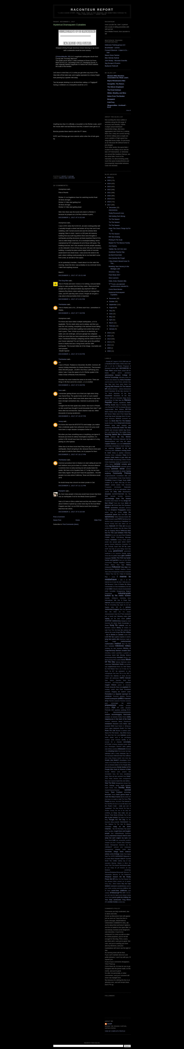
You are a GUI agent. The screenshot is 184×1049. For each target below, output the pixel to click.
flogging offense (115, 530)
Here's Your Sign (117, 564)
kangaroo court (126, 621)
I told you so (126, 582)
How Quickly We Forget (117, 258)
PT (118, 707)
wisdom (107, 886)
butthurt (113, 436)
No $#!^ (112, 671)
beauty (123, 407)
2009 (109, 348)
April (111, 320)
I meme (112, 577)
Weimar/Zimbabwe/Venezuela (114, 872)
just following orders (120, 616)
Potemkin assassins (114, 701)
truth (114, 840)
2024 (109, 183)
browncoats (116, 427)
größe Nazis (117, 555)
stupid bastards (126, 785)
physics (122, 696)
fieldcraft (112, 526)
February (112, 326)
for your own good (116, 535)
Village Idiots (118, 851)
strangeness (119, 783)
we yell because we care (123, 867)
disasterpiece (127, 491)
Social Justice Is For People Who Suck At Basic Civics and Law (118, 763)
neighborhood (112, 666)
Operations (108, 682)
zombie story (121, 902)
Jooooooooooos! (109, 614)
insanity (107, 598)
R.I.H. (129, 710)
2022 (109, 189)
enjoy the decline (116, 512)
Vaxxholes (108, 851)
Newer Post (57, 520)
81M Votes (116, 363)
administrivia (109, 375)
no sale (128, 671)
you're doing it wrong (125, 895)
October (112, 301)
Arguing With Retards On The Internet (118, 386)
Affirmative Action (124, 377)
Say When (123, 733)
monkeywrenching (110, 657)
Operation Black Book (123, 680)
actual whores (117, 372)
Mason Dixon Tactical (112, 55)
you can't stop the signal (112, 895)
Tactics (107, 792)
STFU (106, 778)
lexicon (113, 627)
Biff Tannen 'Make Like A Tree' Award (116, 414)
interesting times (125, 598)
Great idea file (109, 555)
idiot (110, 589)
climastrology (118, 459)
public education (126, 707)
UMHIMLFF (108, 847)
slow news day (126, 758)
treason (119, 836)
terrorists (108, 794)
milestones (119, 646)
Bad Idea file (119, 400)
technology (127, 792)
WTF (124, 892)
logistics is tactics (125, 637)
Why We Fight (126, 883)
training (107, 835)
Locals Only (127, 634)
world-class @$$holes (119, 890)
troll (129, 838)
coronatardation (112, 478)
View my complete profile (115, 1031)
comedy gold (126, 464)
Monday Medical (125, 655)
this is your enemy (111, 817)
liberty (119, 628)
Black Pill (124, 416)
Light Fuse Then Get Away (112, 630)
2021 (109, 192)
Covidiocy (108, 480)
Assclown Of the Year (122, 393)
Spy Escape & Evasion (112, 63)
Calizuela (122, 439)
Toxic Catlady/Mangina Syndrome (121, 833)
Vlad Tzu (107, 856)
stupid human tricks (111, 787)
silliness (128, 755)
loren (60, 390)
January (112, 329)
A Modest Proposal (122, 366)
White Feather (117, 883)
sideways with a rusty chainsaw (115, 753)
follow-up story (126, 530)
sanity (129, 730)
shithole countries (112, 749)
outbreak (128, 682)
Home (78, 520)
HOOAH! (117, 569)
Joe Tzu (122, 611)
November (113, 298)
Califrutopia (116, 439)
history (128, 565)
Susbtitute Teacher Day (116, 252)
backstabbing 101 (110, 400)
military (128, 646)
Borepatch (111, 99)
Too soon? (127, 828)
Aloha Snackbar (125, 380)
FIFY (117, 526)
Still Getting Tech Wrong (117, 216)
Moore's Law (127, 657)
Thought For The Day (117, 819)
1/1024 (120, 361)
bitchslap (118, 416)
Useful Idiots (126, 849)
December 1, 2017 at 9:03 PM (72, 354)
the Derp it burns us (116, 797)
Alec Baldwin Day (115, 379)
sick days (128, 751)
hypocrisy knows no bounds (122, 571)
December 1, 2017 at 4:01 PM (72, 299)
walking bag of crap (124, 860)
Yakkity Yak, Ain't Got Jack (117, 249)
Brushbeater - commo (112, 48)
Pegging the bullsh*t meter (121, 691)
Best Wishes (119, 409)
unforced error (118, 847)
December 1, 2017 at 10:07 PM (72, 416)
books (107, 423)
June (111, 314)
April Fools (115, 384)
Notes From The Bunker (116, 96)
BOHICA (118, 418)
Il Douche (115, 589)
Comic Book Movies (115, 289)
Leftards (121, 625)
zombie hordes (113, 902)
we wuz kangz (109, 867)
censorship (108, 446)
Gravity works (126, 553)
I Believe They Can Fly (112, 574)
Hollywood (116, 567)
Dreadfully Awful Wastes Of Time (114, 500)
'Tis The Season (114, 219)
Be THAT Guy (117, 407)
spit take (114, 776)
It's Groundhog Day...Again (115, 605)
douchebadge (109, 498)
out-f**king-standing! (118, 682)
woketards (114, 886)
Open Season (109, 680)
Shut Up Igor (121, 751)
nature (129, 662)
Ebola (107, 508)
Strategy (111, 785)
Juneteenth (128, 614)
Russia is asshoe (121, 730)
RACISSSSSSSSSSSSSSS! (122, 712)
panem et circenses (124, 685)
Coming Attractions (112, 466)
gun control (126, 555)
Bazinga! (110, 407)
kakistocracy (116, 621)
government (118, 551)
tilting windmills (115, 822)
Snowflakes (123, 760)
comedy (117, 464)
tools (106, 831)
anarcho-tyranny (109, 382)
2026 (109, 177)
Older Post (97, 520)
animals (125, 382)
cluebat (117, 462)
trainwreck (113, 836)
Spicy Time (108, 776)
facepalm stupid (113, 519)
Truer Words (108, 840)
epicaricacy (109, 517)
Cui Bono (128, 482)
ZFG (106, 902)
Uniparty (117, 849)
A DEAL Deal (123, 363)
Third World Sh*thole (116, 815)
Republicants (127, 721)
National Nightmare (121, 662)
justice (128, 618)
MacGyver (123, 639)
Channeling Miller (109, 450)
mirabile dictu (126, 650)
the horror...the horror (115, 801)
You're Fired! (108, 897)
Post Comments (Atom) (71, 524)
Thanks (114, 794)
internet (107, 602)
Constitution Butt (121, 475)
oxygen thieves (110, 685)
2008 (109, 351)
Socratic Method (110, 771)
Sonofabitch (108, 774)
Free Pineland (126, 535)
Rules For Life (110, 730)
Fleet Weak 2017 (114, 275)
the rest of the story (121, 810)
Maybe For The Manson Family (119, 243)
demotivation (117, 487)
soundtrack (127, 774)
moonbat (120, 657)
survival (128, 790)
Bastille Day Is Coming (118, 404)
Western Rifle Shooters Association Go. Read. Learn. (118, 77)
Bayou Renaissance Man (116, 81)
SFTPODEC (108, 744)
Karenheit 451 (109, 623)
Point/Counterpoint (111, 698)
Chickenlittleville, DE (63, 56)
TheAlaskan (63, 304)
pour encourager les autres (118, 703)
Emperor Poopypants (118, 510)
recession (107, 721)
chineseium (128, 453)
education (122, 507)
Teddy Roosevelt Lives (116, 213)
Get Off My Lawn (125, 546)
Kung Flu (114, 625)
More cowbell (117, 659)
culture (107, 485)
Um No (128, 845)
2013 (109, 342)
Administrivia (113, 210)
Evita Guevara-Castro (121, 517)
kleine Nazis (117, 623)
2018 (109, 202)
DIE (111, 491)
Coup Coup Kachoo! (124, 478)
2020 (109, 196)
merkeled (111, 646)
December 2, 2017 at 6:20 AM (72, 512)
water (129, 865)
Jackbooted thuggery (112, 609)
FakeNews (125, 521)
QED (112, 710)
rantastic (107, 717)
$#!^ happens (114, 361)
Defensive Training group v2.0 (115, 45)
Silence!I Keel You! (119, 755)
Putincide (108, 710)
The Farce (125, 799)
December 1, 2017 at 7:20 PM (72, 313)
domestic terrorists (117, 496)
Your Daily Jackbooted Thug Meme (118, 900)
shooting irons (113, 751)
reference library (116, 721)
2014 (109, 339)
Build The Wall (125, 427)
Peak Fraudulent (125, 689)
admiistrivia (128, 372)
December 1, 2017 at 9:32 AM (72, 217)
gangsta (115, 542)
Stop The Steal (110, 783)
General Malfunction (115, 544)
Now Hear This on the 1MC (121, 673)
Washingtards (123, 865)
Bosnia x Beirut (113, 423)
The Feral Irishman (114, 90)
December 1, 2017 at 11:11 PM (72, 485)
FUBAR (107, 537)
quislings (123, 710)
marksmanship (126, 641)
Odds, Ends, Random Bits (117, 281)
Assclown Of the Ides (116, 391)
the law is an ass (117, 803)
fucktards (114, 539)
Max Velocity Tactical (112, 58)
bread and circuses (67, 178)
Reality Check (122, 717)
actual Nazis (117, 370)
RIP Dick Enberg (114, 237)
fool (106, 533)
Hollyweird (108, 567)
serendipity (127, 742)
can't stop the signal (123, 441)
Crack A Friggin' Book (119, 480)
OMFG (122, 678)
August (111, 307)
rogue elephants (114, 728)
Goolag (110, 551)
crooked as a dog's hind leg (114, 482)
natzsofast (108, 664)
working (114, 888)
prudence (107, 707)
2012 (109, 345)
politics (121, 698)
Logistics (116, 637)
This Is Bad (127, 815)
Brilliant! (107, 425)
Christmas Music (110, 455)
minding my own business (113, 648)
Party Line (119, 687)
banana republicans (119, 402)
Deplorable (127, 487)
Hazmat (115, 562)
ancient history (118, 382)
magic (114, 641)
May (110, 317)
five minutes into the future (119, 528)
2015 (109, 336)
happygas (108, 558)
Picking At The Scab (115, 240)
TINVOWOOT (124, 822)
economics (114, 508)
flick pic (107, 530)
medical (118, 644)
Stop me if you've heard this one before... (118, 781)
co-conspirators (124, 462)
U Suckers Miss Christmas (123, 842)
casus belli (120, 443)
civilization (118, 455)
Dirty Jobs (117, 491)
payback (125, 687)
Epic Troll (128, 514)
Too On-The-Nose (118, 828)
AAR (117, 368)
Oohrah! (128, 678)
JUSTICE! (108, 621)
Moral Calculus (109, 659)
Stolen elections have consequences (120, 778)
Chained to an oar (123, 448)
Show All (128, 110)
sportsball (120, 776)
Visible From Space (125, 854)
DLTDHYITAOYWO (115, 255)
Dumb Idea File (119, 505)
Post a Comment (59, 517)
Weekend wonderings (118, 870)
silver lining (108, 758)
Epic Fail (121, 514)
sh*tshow (114, 744)
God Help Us (113, 549)
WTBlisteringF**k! (116, 893)
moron (123, 660)
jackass (128, 607)
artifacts (110, 389)
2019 (109, 199)
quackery (117, 710)
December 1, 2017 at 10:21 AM (72, 275)
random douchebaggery (113, 714)
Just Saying (113, 246)
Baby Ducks (127, 398)
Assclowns (108, 395)
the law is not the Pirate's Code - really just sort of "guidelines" (118, 806)
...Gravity (107, 361)
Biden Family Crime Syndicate (114, 411)
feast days (118, 523)
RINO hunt (114, 726)
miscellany (108, 653)
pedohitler (107, 691)
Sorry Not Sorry (118, 774)
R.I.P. (106, 712)
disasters (108, 494)
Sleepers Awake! (116, 758)
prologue (128, 705)
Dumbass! (128, 505)
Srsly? (128, 776)
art (106, 389)
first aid (122, 526)
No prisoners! (120, 671)
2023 (109, 186)
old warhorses (114, 678)
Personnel (116, 696)
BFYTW (128, 409)
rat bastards (114, 717)
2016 (109, 333)
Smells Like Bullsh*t (112, 760)
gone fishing (120, 549)
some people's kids (124, 771)
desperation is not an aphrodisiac (116, 489)
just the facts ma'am (118, 618)
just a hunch (109, 616)
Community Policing (122, 473)
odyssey (116, 675)
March (111, 323)
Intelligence (115, 598)
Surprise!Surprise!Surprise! (112, 790)
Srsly (124, 776)
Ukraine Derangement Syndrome (115, 845)
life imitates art (126, 627)
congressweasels (110, 475)
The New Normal (118, 808)
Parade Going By (110, 687)
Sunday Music (124, 787)
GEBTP (129, 542)
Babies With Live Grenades (113, 398)
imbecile (120, 589)
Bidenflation (127, 411)
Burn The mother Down (123, 432)
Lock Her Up (109, 637)
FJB (129, 528)
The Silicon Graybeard (115, 87)
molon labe (115, 655)
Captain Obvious (110, 444)
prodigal (121, 705)
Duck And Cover (119, 503)
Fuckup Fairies (122, 539)
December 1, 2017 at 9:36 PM (72, 385)
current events (115, 485)
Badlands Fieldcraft (111, 66)
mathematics (109, 644)
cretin (129, 480)
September (113, 304)
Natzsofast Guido (118, 664)
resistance (108, 723)
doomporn (128, 496)
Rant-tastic (127, 714)
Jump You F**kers (119, 614)
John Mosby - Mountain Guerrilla (116, 60)
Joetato (129, 611)
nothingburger (108, 673)
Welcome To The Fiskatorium (122, 874)
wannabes (107, 863)
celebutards (127, 444)
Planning (128, 696)
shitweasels (121, 749)
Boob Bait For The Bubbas (121, 421)
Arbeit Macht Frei (125, 384)
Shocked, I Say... (114, 272)
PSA (113, 708)
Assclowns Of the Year (122, 395)
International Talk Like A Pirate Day (118, 600)
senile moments (115, 739)
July (110, 311)
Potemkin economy (125, 701)
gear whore (122, 542)
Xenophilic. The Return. (115, 84)
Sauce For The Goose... (112, 733)
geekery (107, 544)
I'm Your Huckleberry (119, 586)
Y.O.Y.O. (128, 892)
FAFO (120, 519)
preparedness (110, 705)
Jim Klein (113, 611)
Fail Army (125, 519)
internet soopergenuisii (117, 602)
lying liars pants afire (112, 639)
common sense (118, 469)
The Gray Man (63, 280)
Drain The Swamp (123, 498)
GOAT (106, 549)
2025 (109, 180)
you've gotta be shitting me (121, 897)
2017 (109, 205)
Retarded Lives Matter (120, 723)
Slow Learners (113, 278)
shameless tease (122, 744)
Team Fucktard (116, 792)
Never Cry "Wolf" (121, 666)
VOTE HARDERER (117, 856)
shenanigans (112, 746)
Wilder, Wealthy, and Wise (116, 93)
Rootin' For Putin (125, 728)
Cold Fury (111, 102)
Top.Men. (111, 831)
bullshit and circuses (111, 430)
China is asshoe (117, 453)
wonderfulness (121, 886)
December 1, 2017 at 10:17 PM (72, 454)
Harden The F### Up (118, 558)
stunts (117, 785)
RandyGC (62, 491)
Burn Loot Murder (110, 432)
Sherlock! (118, 746)
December (113, 207)
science (123, 735)
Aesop (61, 421)
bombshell (125, 418)
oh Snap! (122, 675)
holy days (124, 567)
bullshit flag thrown (125, 430)
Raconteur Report (92, 9)
